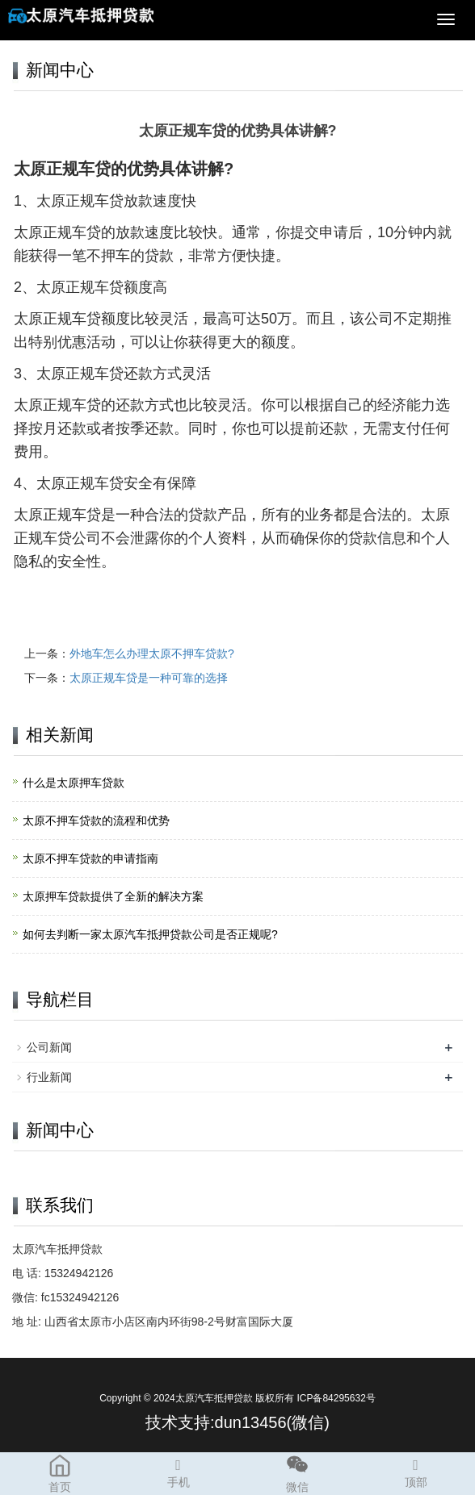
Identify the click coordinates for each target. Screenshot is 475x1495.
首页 (59, 1472)
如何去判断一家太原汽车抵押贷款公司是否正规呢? (150, 934)
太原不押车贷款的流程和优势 (96, 820)
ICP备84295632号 (335, 1398)
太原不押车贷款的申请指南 (90, 858)
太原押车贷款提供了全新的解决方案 (113, 896)
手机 (178, 1471)
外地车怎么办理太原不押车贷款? (151, 653)
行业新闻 (49, 1077)
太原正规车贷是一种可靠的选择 (148, 677)
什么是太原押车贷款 (73, 782)
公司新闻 (49, 1047)
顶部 (415, 1471)
